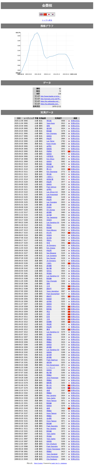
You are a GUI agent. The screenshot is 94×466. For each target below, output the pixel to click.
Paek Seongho (52, 426)
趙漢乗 (49, 212)
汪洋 (48, 286)
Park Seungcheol (53, 294)
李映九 (49, 225)
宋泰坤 (49, 220)
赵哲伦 (49, 306)
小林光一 (50, 177)
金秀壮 (49, 146)
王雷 (48, 314)
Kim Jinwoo (51, 248)
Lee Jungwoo (52, 256)
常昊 (48, 243)
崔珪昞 (49, 128)
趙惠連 (49, 197)
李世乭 (49, 324)
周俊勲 (49, 388)
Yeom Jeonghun (53, 291)
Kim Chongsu (52, 133)
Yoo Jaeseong (52, 217)
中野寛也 (50, 156)
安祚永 (49, 271)
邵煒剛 (49, 322)
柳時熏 (49, 383)
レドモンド (51, 367)
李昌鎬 (49, 273)
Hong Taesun (51, 401)
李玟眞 (49, 121)
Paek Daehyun (52, 360)
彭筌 (48, 317)
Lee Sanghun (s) (53, 276)
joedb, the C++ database (59, 463)
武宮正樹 (50, 166)
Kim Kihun (50, 159)
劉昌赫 (49, 131)
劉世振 (49, 309)
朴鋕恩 (49, 139)
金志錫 (49, 215)
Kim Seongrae (52, 172)
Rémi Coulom (38, 463)
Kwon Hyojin (51, 144)
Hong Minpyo (51, 230)
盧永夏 (49, 205)
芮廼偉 (49, 151)
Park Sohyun (51, 187)
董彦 (48, 329)
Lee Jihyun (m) (52, 192)
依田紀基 (50, 179)
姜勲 (48, 126)
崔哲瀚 (49, 362)
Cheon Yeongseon (53, 449)
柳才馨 (49, 268)
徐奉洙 (49, 136)
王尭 (48, 319)
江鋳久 (49, 263)
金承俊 (49, 301)
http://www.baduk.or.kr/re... (51, 96)
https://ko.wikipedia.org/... (50, 101)
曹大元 (49, 169)
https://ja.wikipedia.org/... (50, 104)
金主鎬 (49, 238)
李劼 (48, 312)
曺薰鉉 (49, 339)
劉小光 (49, 385)
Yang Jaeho (51, 398)
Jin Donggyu (51, 245)
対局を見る (75, 121)
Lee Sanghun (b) (53, 222)
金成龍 (49, 418)
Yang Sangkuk (52, 454)
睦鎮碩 (49, 299)
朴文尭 (49, 233)
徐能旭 (49, 149)
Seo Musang (51, 253)
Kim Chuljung (52, 444)
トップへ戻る (47, 20)
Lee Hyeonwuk (52, 194)
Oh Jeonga (51, 210)
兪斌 (48, 390)
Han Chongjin (52, 281)
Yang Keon (51, 123)
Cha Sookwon (52, 459)
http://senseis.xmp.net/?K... (51, 99)
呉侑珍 (49, 207)
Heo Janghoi (51, 395)
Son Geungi (51, 258)
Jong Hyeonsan (52, 378)
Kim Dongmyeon (53, 365)
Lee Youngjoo (52, 202)
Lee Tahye (50, 141)
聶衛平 (49, 289)
